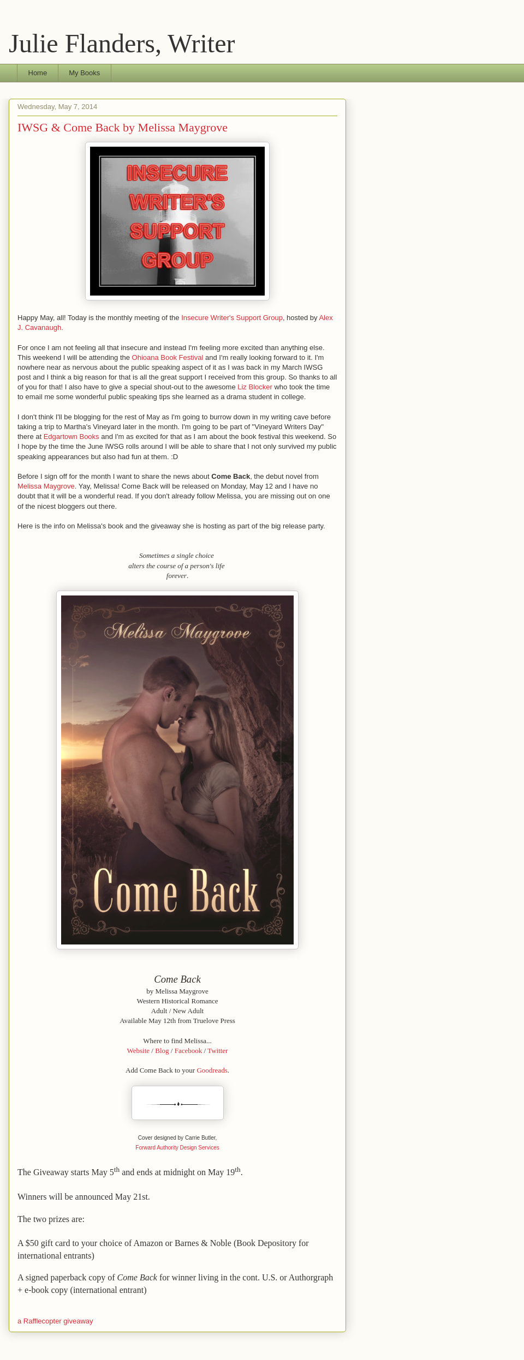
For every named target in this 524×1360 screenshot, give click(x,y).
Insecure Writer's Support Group (232, 318)
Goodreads (211, 1070)
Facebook (189, 1050)
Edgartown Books (71, 436)
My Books (84, 73)
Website (138, 1050)
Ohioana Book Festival (168, 357)
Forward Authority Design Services (177, 1148)
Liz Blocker (254, 387)
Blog (162, 1050)
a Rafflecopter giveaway (55, 1321)
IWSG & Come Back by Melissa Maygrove (122, 127)
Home (37, 73)
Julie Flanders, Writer (122, 43)
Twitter (217, 1050)
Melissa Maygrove (46, 486)
